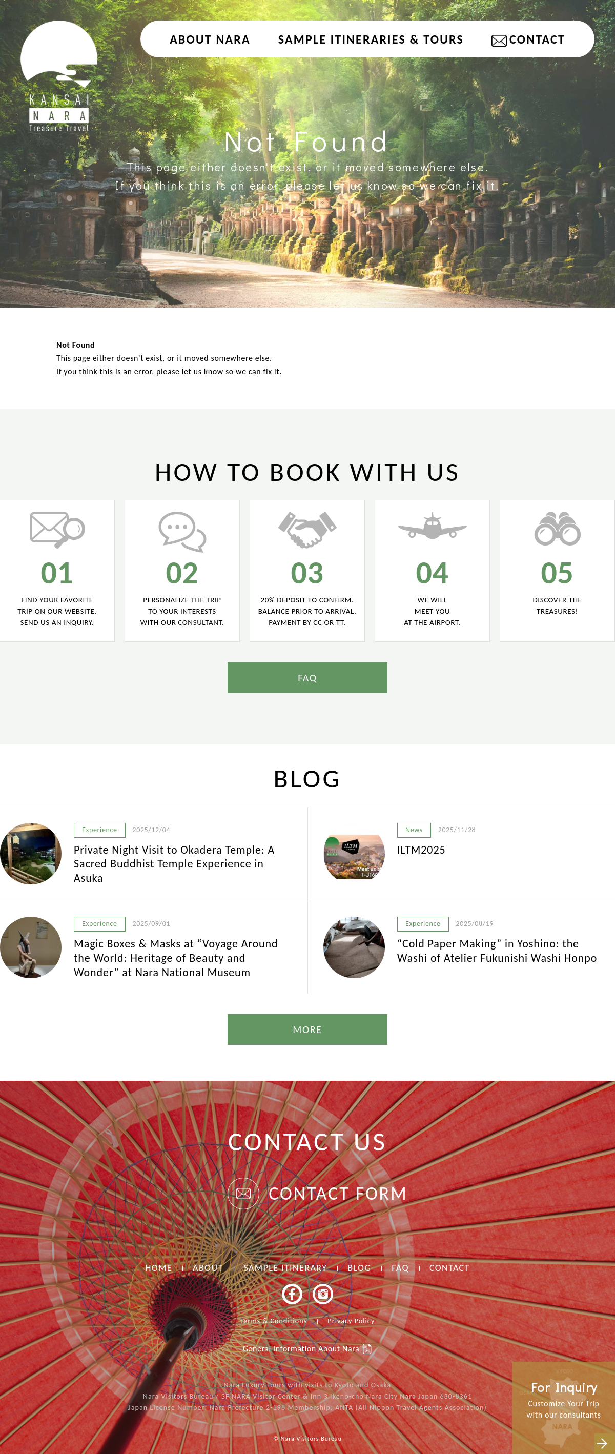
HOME (158, 1268)
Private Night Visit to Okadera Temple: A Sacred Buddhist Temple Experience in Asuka (174, 864)
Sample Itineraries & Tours (371, 39)
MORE (307, 1029)
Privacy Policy (351, 1321)
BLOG (359, 1268)
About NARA (210, 39)
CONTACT (537, 39)
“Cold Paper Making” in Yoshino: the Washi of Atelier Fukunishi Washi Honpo (497, 951)
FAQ (307, 678)
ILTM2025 (421, 850)
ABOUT (208, 1268)
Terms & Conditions (274, 1321)
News (414, 829)
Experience (99, 829)
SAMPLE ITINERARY (285, 1268)
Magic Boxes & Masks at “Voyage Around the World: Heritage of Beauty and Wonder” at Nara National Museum (176, 958)
